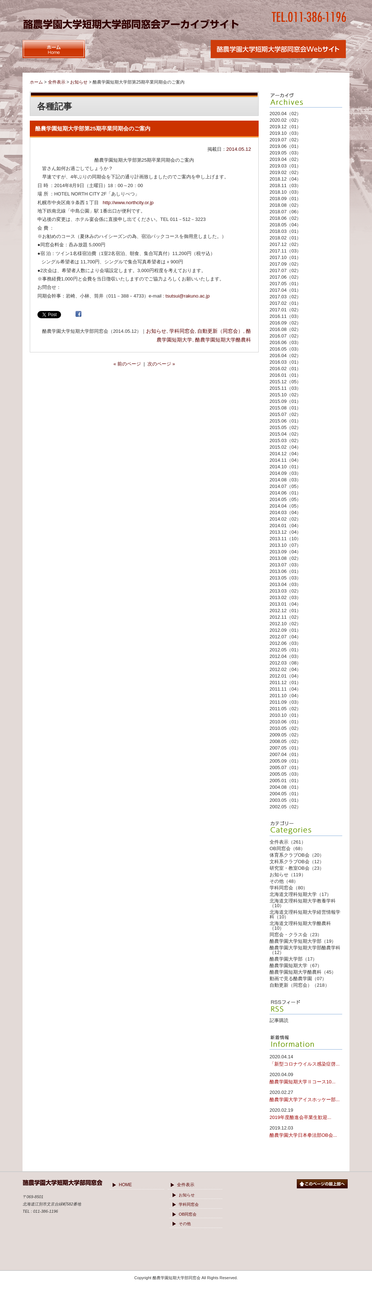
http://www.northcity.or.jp (128, 202)
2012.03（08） (285, 662)
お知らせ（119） (288, 874)
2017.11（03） (285, 250)
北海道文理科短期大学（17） (300, 894)
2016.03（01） (285, 362)
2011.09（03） (285, 702)
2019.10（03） (285, 133)
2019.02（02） (285, 172)
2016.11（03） (285, 316)
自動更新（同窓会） (220, 331)
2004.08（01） (285, 787)
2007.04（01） (285, 754)
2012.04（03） (285, 656)
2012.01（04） (285, 676)
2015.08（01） (285, 407)
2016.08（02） (285, 329)
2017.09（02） (285, 264)
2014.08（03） (285, 479)
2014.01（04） (285, 525)
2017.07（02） (285, 270)
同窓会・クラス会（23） (296, 934)
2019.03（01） (285, 165)
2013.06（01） (285, 571)
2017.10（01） (285, 257)
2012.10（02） (285, 623)
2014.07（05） (285, 486)
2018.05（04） (285, 224)
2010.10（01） (285, 715)
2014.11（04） (285, 460)
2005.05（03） (285, 774)
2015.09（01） (285, 401)
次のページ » (161, 364)
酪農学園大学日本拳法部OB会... (306, 1131)
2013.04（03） (285, 584)
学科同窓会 (182, 331)
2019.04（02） (285, 159)
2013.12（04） (285, 532)
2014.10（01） (285, 466)
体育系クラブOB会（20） (297, 855)
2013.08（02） (285, 558)
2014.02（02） (285, 519)
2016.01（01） (285, 375)
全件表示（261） (288, 842)
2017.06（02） (285, 277)
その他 (185, 1223)
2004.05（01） (285, 793)
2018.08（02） (285, 205)
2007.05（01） (285, 747)
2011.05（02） (285, 708)
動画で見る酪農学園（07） (298, 978)
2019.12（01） (285, 126)
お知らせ (156, 331)
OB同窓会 (188, 1214)
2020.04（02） (285, 113)
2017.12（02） (285, 244)
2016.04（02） (285, 355)
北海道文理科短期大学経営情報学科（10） (305, 914)
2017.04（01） (285, 290)
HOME (125, 1184)
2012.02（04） (285, 669)
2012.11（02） (285, 617)
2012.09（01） (285, 630)
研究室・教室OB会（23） (297, 868)
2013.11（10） (285, 538)
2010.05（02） (285, 728)
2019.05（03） (285, 152)
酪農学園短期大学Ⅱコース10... (306, 1077)
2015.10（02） (285, 394)
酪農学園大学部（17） (293, 959)
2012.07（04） (285, 636)
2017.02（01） (285, 303)
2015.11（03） (285, 388)
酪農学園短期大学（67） (296, 965)
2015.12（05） (285, 381)
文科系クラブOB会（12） (297, 861)
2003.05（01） (285, 800)
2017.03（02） (285, 296)
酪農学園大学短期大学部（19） (303, 941)
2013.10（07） (285, 545)
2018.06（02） (285, 218)
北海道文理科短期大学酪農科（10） (300, 925)
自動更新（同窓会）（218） (299, 985)
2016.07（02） (285, 336)
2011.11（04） (285, 689)
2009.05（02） (285, 734)
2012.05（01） (285, 649)
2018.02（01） (285, 237)
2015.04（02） (285, 434)
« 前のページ (127, 364)
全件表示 (185, 1184)
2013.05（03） (285, 577)
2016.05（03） (285, 349)
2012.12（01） (285, 610)
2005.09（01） (285, 761)
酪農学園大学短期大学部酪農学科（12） (305, 950)
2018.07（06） (285, 211)
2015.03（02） (285, 440)
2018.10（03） (285, 192)
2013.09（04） (285, 551)
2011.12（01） (285, 682)
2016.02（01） (285, 368)
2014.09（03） (285, 473)
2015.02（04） (285, 447)
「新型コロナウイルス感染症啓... (306, 1060)
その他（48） (284, 881)
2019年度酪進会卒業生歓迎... (306, 1113)
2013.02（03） (285, 597)
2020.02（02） (285, 120)
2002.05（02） (285, 806)
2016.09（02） (285, 322)
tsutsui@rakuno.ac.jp (188, 296)
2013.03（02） (285, 591)
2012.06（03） (285, 643)
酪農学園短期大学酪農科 (223, 340)
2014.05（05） (285, 499)
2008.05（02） (285, 741)
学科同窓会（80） (289, 887)
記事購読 (279, 1020)
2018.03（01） (285, 231)
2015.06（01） (285, 421)
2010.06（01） (285, 721)
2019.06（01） (285, 146)
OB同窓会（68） (287, 848)
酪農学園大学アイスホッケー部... (306, 1095)
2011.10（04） (285, 695)
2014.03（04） (285, 512)
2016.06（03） (285, 342)
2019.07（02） (285, 139)
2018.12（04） (285, 179)
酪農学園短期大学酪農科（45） (303, 972)
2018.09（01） (285, 198)
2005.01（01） (285, 780)
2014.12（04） (285, 453)
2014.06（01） (285, 492)
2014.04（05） (285, 506)
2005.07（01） (285, 767)
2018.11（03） (285, 185)
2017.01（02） (285, 309)
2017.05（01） (285, 283)
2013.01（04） (285, 604)
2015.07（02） (285, 414)
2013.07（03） (285, 564)
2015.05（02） (285, 427)
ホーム (36, 82)
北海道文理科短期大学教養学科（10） (303, 903)
